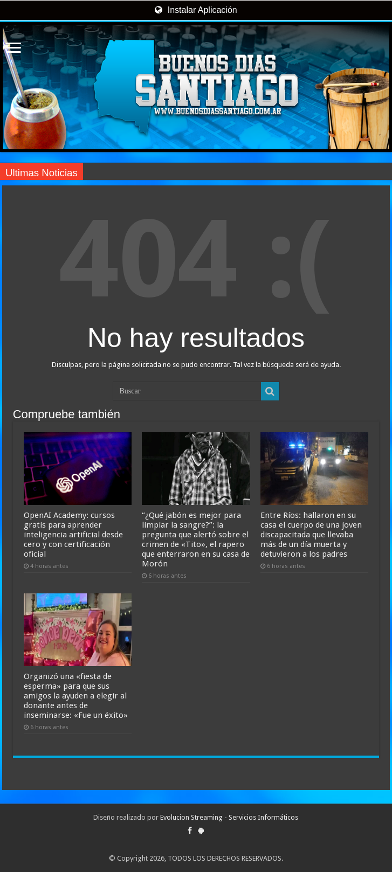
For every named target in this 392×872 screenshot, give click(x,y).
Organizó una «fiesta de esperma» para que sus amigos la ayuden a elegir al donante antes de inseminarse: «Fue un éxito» (76, 696)
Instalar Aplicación (196, 10)
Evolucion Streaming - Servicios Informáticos (229, 817)
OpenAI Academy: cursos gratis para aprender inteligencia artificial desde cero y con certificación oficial (73, 534)
